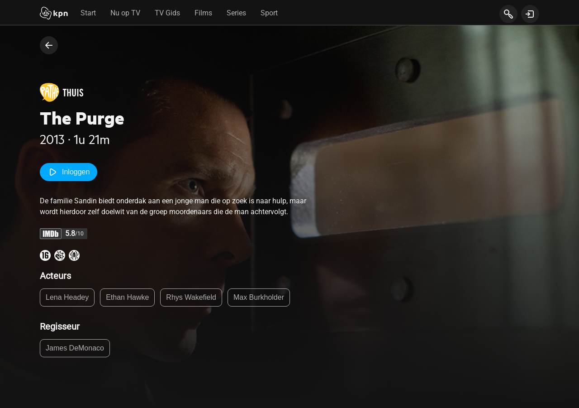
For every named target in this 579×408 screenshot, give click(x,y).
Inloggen (68, 172)
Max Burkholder (258, 297)
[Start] (54, 14)
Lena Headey (67, 297)
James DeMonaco (75, 348)
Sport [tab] (269, 13)
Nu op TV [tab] (125, 13)
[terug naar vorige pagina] (49, 45)
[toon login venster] (530, 14)
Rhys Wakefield (191, 297)
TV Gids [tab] (167, 13)
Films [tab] (203, 13)
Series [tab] (236, 13)
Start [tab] (88, 13)
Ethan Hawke (127, 297)
